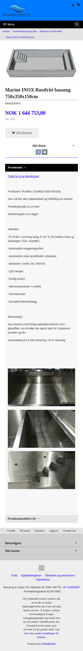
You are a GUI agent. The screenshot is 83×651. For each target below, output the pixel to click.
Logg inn (53, 530)
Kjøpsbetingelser (31, 575)
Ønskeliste (22, 133)
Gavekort (39, 530)
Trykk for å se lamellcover (23, 176)
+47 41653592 (71, 587)
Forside (6, 31)
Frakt (14, 575)
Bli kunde (25, 530)
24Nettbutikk (49, 643)
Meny (9, 24)
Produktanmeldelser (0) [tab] (22, 518)
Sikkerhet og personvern (60, 575)
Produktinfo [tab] (15, 167)
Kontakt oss (69, 530)
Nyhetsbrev (43, 579)
